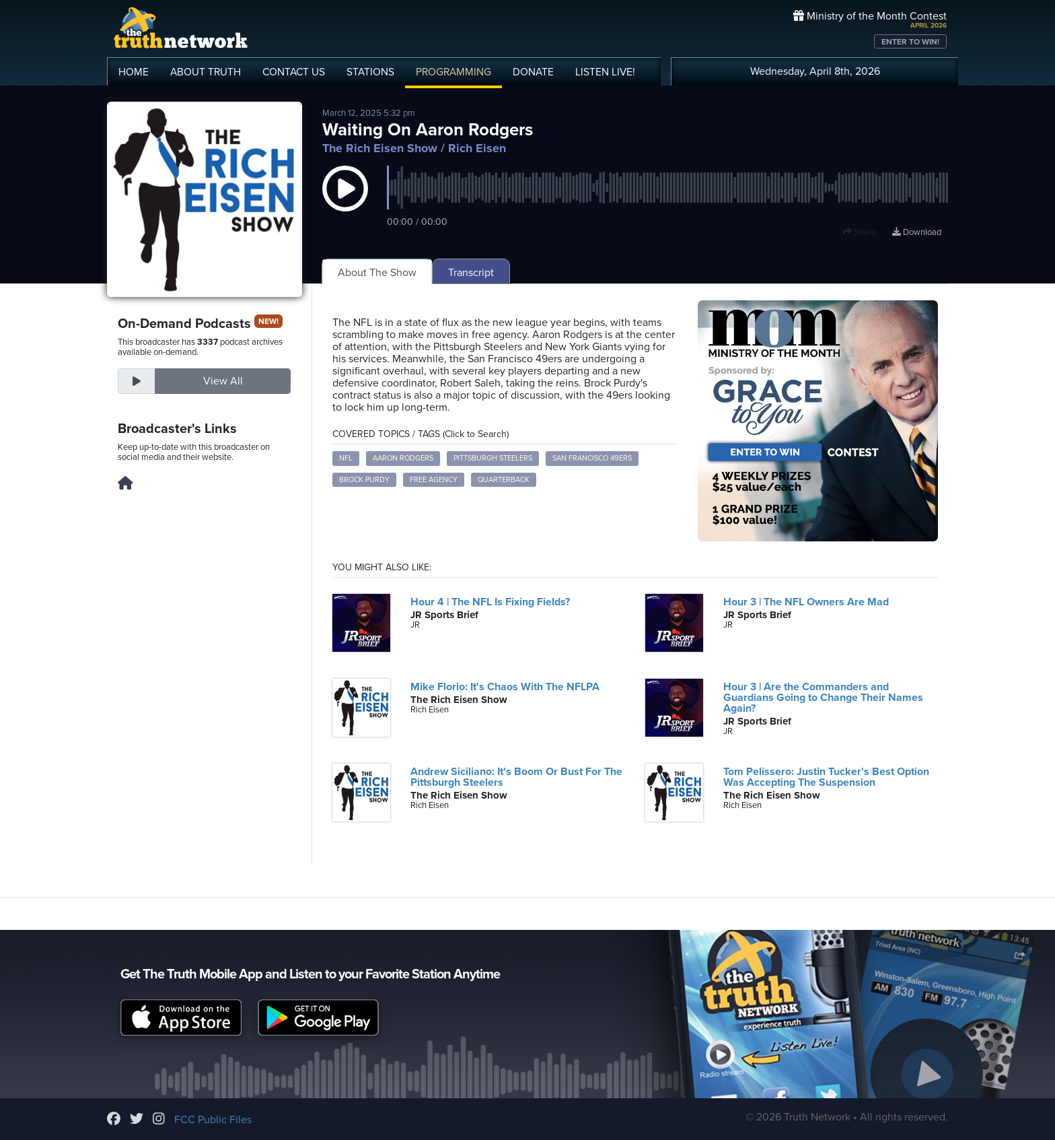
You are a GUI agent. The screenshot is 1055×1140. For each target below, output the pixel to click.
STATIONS (370, 72)
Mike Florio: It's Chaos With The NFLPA (504, 687)
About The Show (377, 272)
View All (223, 381)
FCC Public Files (213, 1120)
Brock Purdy (364, 479)
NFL (346, 458)
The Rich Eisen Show (379, 148)
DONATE (533, 72)
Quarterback (504, 479)
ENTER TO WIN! (910, 41)
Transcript (471, 272)
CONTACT (293, 72)
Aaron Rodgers (403, 458)
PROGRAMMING (453, 72)
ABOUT (205, 72)
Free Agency (434, 479)
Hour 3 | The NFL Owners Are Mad (806, 602)
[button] (345, 202)
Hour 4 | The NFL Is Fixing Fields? (490, 602)
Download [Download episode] (916, 232)
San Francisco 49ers (592, 458)
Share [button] (859, 232)
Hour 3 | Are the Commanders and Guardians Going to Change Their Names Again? (823, 697)
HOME (133, 72)
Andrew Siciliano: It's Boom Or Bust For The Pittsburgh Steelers (516, 777)
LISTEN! (605, 72)
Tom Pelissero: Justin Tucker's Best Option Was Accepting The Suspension (826, 777)
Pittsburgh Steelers (492, 458)
